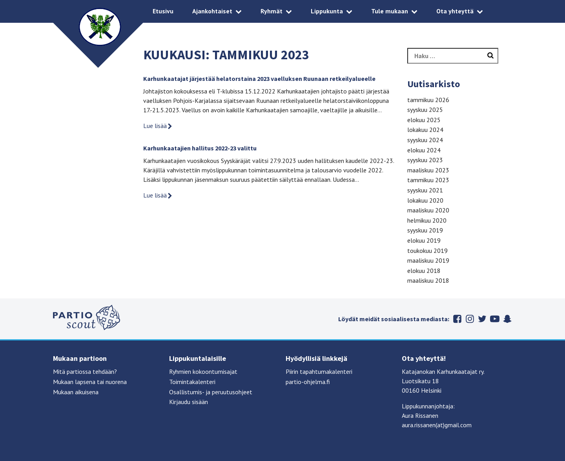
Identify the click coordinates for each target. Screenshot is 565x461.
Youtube (494, 319)
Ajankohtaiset (212, 11)
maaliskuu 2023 (428, 170)
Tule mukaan (389, 11)
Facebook (457, 319)
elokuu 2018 (424, 270)
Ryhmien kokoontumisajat (203, 371)
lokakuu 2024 (425, 130)
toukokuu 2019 (427, 250)
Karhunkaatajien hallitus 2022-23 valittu (200, 148)
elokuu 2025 (424, 120)
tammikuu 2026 (428, 100)
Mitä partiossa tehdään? (85, 371)
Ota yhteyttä (455, 11)
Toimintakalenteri (192, 382)
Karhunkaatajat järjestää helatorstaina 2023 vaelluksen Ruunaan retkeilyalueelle (259, 78)
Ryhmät (271, 11)
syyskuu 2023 (425, 160)
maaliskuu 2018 (428, 280)
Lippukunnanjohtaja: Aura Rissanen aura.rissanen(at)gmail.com (437, 415)
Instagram (469, 319)
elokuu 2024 (424, 150)
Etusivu (163, 11)
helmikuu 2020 (427, 220)
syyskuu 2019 (425, 230)
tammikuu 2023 (428, 180)
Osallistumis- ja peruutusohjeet (210, 392)
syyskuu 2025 (425, 109)
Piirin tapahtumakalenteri (319, 371)
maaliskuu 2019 (428, 260)
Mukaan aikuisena (75, 392)
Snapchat (507, 319)
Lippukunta (327, 11)
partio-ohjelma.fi (308, 382)
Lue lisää (158, 126)
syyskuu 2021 (425, 190)
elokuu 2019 (424, 240)
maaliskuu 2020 (428, 210)
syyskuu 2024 (425, 140)
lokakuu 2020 (425, 200)
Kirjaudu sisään (188, 402)
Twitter (482, 319)
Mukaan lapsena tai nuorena (90, 382)
